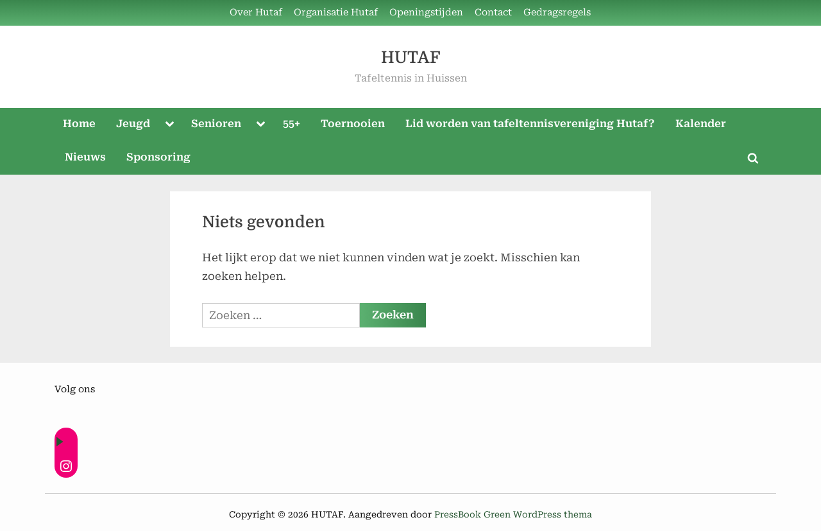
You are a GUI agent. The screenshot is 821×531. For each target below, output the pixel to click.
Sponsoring (158, 157)
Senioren (216, 124)
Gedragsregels (557, 12)
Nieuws (85, 157)
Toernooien (353, 124)
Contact (493, 12)
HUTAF (410, 57)
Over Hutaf (256, 12)
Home (79, 124)
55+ (291, 124)
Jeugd (133, 124)
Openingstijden (426, 12)
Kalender (700, 124)
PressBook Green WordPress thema (513, 514)
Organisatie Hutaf (336, 12)
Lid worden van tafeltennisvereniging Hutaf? (530, 124)
